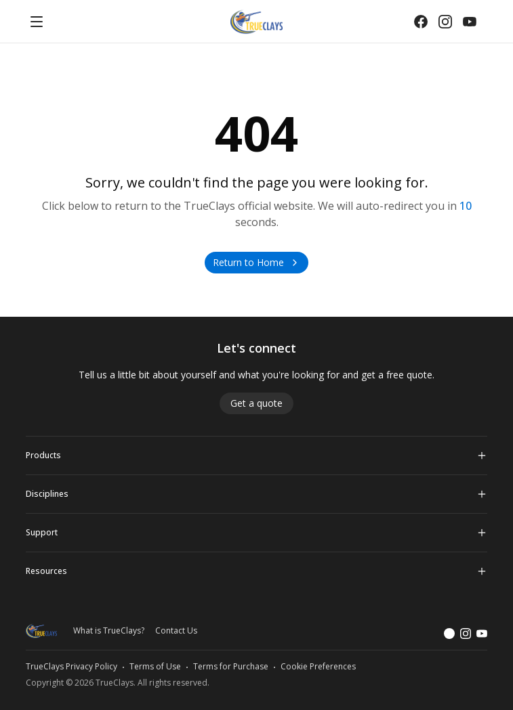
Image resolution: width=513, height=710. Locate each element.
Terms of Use (155, 666)
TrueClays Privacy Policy (71, 666)
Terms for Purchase (230, 666)
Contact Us (176, 630)
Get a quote (256, 403)
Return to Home (256, 262)
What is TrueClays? (108, 630)
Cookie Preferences (318, 666)
